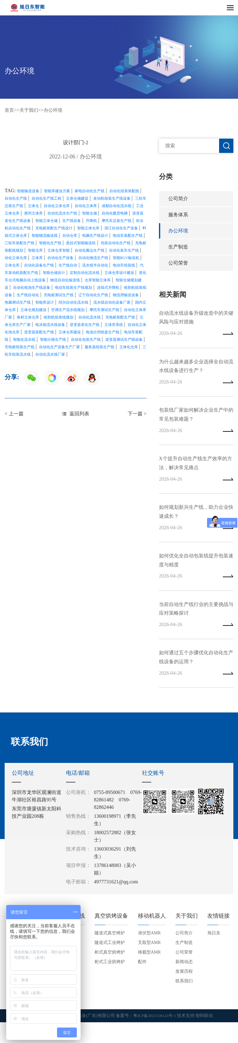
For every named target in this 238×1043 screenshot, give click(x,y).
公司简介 (178, 199)
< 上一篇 (14, 414)
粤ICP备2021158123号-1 (154, 1036)
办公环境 (55, 110)
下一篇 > (137, 414)
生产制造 (178, 251)
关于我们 (30, 110)
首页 (10, 110)
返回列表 (75, 414)
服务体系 (178, 216)
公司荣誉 (178, 268)
